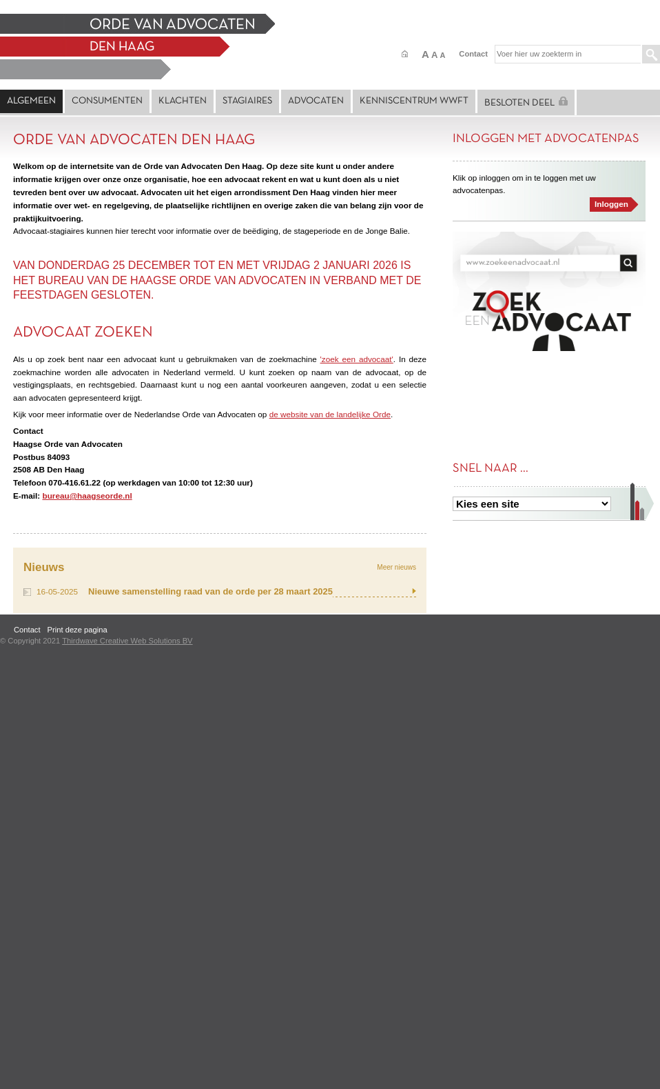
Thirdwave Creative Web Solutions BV (127, 641)
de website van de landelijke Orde (330, 414)
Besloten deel (526, 102)
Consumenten (107, 101)
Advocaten (316, 101)
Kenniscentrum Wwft (414, 101)
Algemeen (31, 101)
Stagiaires (247, 101)
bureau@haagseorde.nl (87, 495)
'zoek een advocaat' (356, 358)
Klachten (182, 101)
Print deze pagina (77, 630)
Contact (473, 54)
